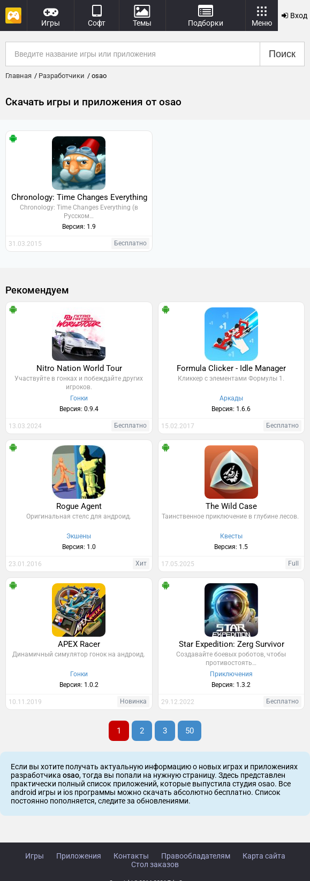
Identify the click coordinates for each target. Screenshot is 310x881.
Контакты (131, 856)
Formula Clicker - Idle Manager (231, 368)
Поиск (282, 54)
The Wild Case (231, 506)
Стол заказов (155, 864)
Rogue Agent (79, 506)
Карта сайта (264, 856)
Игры (34, 856)
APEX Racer (79, 644)
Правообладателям (195, 856)
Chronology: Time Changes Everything (79, 197)
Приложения (78, 856)
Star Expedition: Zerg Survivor (231, 644)
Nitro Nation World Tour (79, 368)
